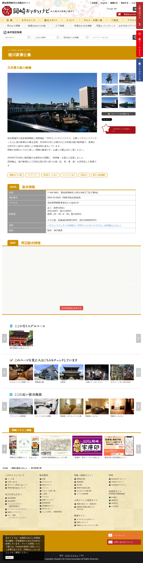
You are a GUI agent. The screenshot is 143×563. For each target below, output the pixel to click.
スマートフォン (71, 555)
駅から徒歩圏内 (99, 175)
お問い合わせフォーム (123, 542)
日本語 (94, 3)
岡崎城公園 (81, 479)
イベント (45, 488)
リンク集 (11, 479)
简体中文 (124, 3)
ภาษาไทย (135, 3)
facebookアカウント (118, 479)
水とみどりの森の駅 (84, 491)
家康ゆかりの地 (15, 175)
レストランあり (69, 175)
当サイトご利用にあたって (17, 485)
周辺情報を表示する (71, 308)
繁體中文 (114, 3)
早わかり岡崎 (13, 26)
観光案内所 (46, 503)
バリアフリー (32, 175)
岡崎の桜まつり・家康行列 (86, 504)
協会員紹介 (12, 501)
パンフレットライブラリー (17, 509)
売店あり (84, 175)
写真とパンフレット (106, 26)
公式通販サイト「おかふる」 (140, 70)
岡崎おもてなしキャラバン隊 (87, 525)
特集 (43, 479)
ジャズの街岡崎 (82, 494)
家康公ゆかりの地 (36, 26)
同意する (9, 557)
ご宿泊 (44, 494)
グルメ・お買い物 (48, 491)
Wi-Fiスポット (47, 509)
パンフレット (119, 535)
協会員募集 (12, 498)
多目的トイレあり (50, 175)
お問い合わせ (12, 482)
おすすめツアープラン (129, 26)
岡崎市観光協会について (17, 488)
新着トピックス (48, 500)
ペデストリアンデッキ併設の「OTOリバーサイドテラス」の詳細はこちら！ (84, 225)
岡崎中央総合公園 (83, 488)
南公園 (79, 485)
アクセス (45, 497)
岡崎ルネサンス (82, 522)
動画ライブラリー (14, 512)
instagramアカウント (119, 485)
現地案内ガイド (48, 506)
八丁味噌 (59, 26)
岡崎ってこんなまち (139, 43)
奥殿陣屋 (80, 482)
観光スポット (47, 485)
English (103, 3)
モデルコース (47, 482)
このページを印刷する (118, 114)
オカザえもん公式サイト (86, 519)
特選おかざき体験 (83, 26)
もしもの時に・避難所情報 (52, 512)
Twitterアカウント (117, 482)
